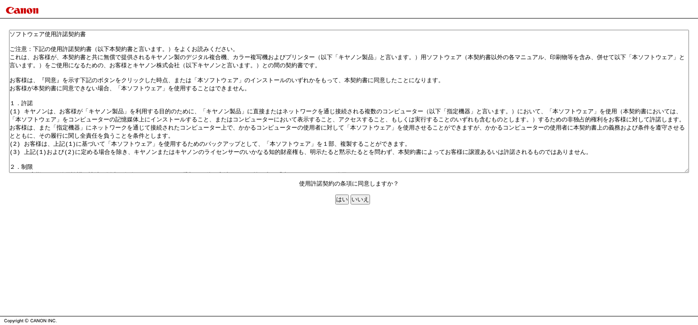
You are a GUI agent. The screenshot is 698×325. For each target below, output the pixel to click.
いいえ (360, 227)
